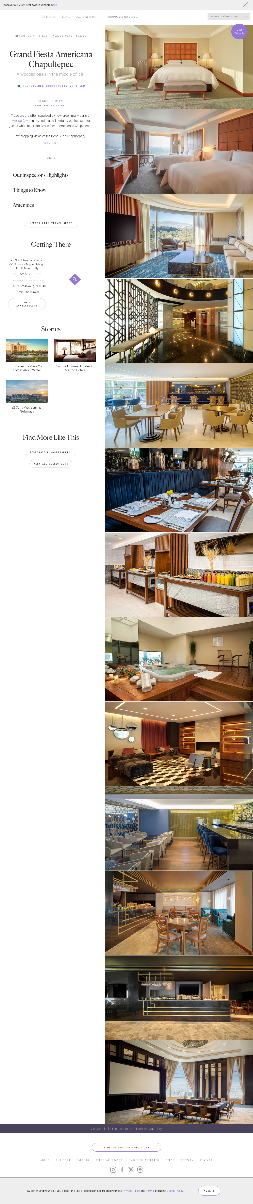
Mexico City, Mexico (70, 35)
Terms (150, 1190)
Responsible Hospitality (51, 452)
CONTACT (206, 1159)
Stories (66, 16)
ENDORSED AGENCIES (144, 1159)
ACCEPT (209, 1190)
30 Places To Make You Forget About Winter (27, 368)
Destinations (49, 16)
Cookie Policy (175, 1190)
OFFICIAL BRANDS (109, 1159)
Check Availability (27, 304)
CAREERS (83, 1159)
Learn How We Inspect (50, 105)
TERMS (170, 1159)
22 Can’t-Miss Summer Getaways (26, 409)
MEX (16, 286)
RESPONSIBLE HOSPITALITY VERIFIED (51, 86)
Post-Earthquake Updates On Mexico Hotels (75, 368)
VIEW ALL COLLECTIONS (51, 463)
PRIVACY (187, 1159)
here (54, 5)
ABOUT (45, 1159)
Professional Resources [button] (229, 16)
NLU (38, 286)
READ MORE (51, 143)
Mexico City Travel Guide (51, 223)
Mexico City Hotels (31, 35)
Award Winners (85, 16)
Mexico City (20, 121)
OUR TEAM (63, 1159)
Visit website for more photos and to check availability (126, 1129)
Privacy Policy (131, 1190)
